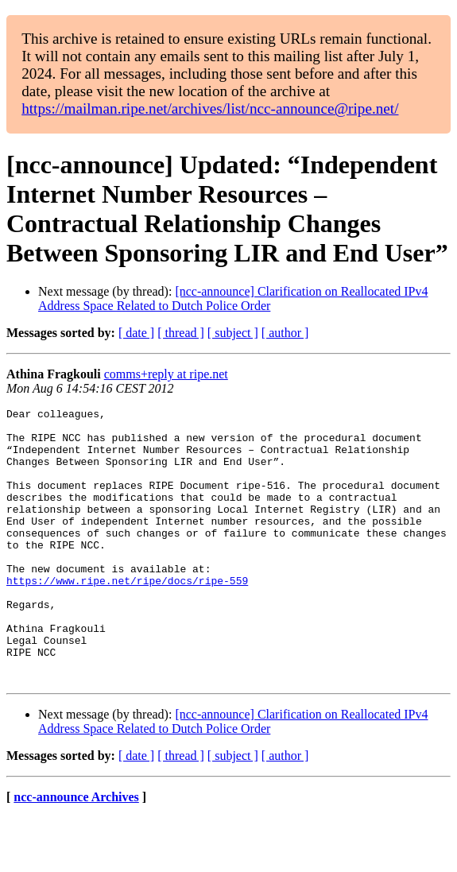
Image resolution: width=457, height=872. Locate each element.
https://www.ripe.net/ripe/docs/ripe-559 (127, 616)
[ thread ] (180, 332)
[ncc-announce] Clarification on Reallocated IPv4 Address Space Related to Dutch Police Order (233, 298)
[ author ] (285, 332)
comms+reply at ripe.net (166, 374)
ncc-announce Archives (76, 851)
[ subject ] (232, 332)
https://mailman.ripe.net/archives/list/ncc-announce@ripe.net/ (209, 108)
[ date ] (136, 332)
